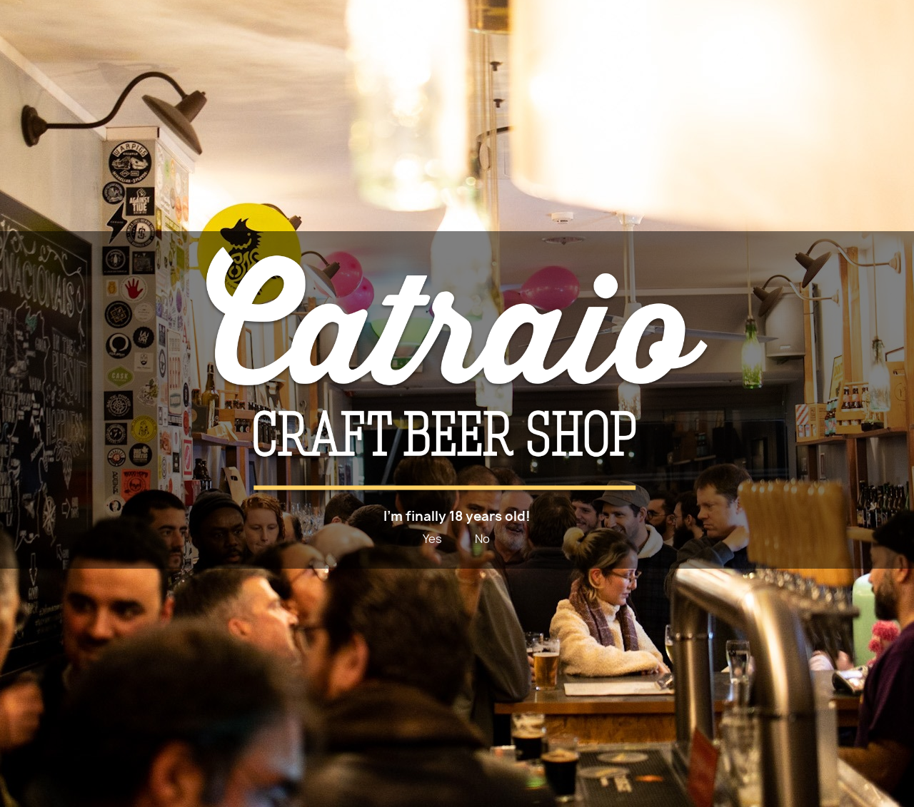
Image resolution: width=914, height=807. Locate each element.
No (482, 539)
